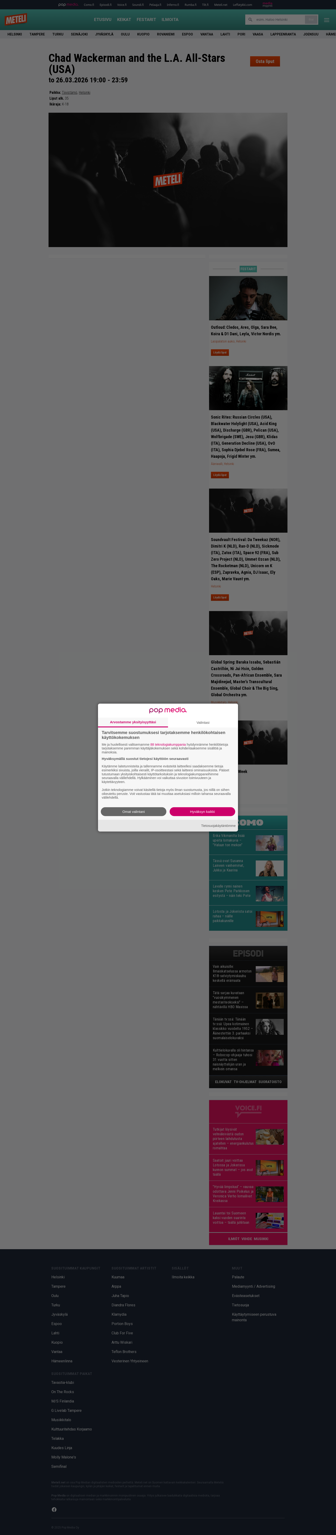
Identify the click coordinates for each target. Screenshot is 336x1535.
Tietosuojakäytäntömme (218, 825)
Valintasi (203, 722)
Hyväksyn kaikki (202, 812)
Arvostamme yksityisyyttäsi (133, 722)
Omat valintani (133, 812)
